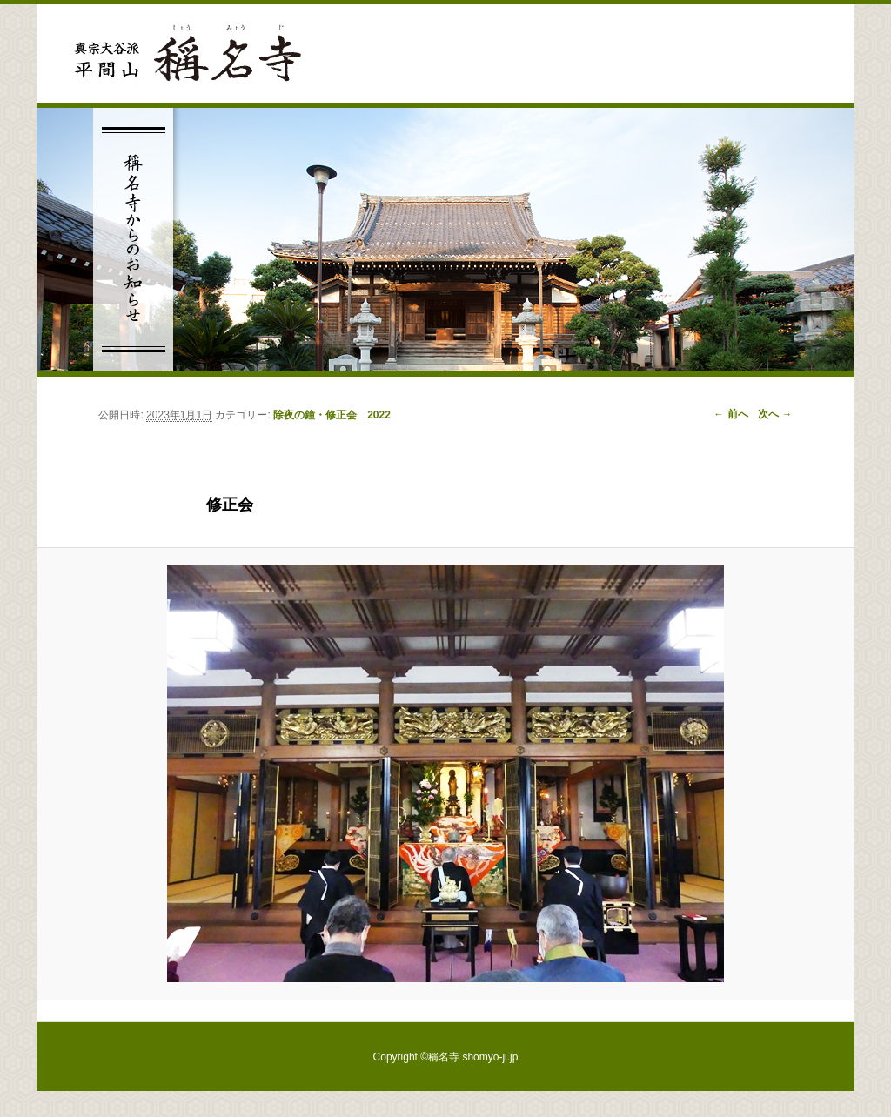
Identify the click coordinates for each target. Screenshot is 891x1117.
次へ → (775, 414)
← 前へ (730, 414)
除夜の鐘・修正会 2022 (332, 415)
